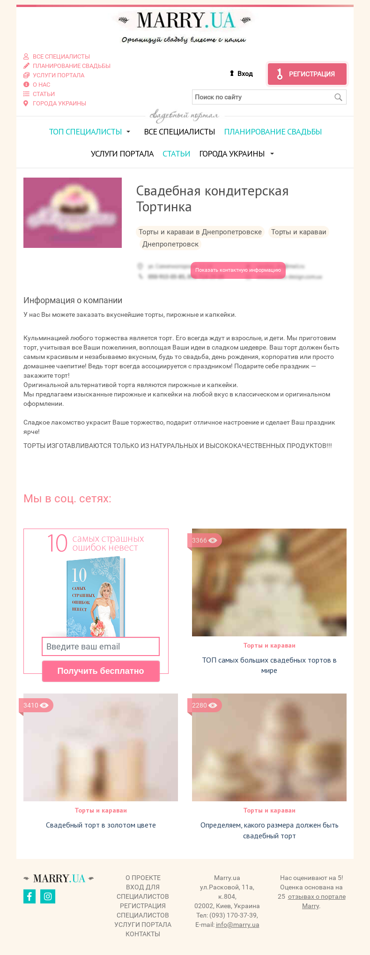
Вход (244, 73)
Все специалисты (179, 131)
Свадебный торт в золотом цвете (101, 824)
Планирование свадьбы (273, 131)
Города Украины (232, 153)
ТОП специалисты (85, 131)
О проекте (143, 877)
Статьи (176, 153)
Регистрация (312, 74)
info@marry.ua (237, 924)
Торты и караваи (269, 645)
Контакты (143, 934)
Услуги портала (122, 153)
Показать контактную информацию (238, 270)
